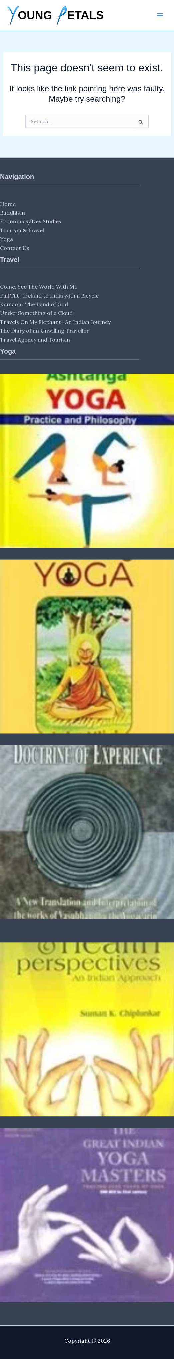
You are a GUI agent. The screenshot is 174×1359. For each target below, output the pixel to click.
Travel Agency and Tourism (35, 339)
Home (8, 204)
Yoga (6, 239)
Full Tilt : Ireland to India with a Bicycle (49, 295)
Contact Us (14, 248)
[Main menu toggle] (160, 15)
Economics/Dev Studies (30, 221)
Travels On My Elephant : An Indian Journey (55, 322)
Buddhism (12, 212)
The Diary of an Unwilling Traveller (44, 330)
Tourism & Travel (22, 230)
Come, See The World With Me (38, 286)
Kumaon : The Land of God (34, 304)
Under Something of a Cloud (36, 313)
